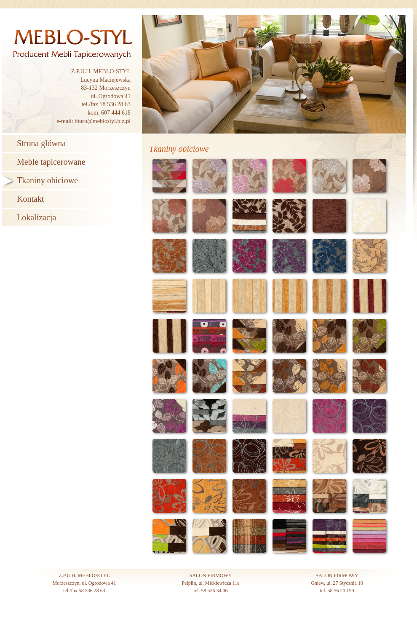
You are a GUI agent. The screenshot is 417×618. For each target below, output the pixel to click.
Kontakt (30, 198)
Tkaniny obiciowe (47, 180)
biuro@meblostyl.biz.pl (103, 121)
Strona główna (41, 143)
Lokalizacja (36, 217)
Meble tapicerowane (51, 161)
